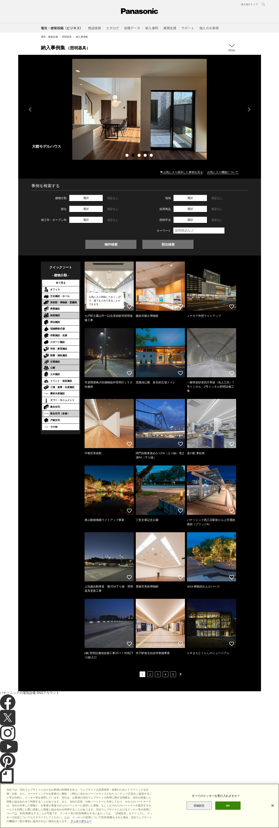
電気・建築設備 (49, 36)
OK (228, 805)
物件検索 (111, 244)
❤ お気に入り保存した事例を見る (181, 172)
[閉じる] (272, 805)
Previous (30, 109)
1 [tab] (127, 156)
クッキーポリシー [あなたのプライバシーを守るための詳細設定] (81, 821)
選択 (86, 198)
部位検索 (168, 244)
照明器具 (67, 36)
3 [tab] (140, 156)
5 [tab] (152, 156)
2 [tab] (134, 156)
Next (249, 109)
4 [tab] (146, 156)
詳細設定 (199, 805)
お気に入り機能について (222, 172)
